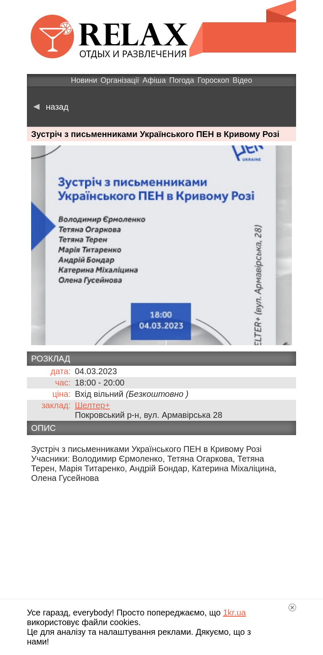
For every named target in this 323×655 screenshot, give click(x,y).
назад (51, 106)
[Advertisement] (161, 551)
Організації (120, 80)
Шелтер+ (92, 405)
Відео (242, 80)
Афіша (154, 80)
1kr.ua (234, 612)
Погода (181, 80)
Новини (84, 80)
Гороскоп (213, 80)
